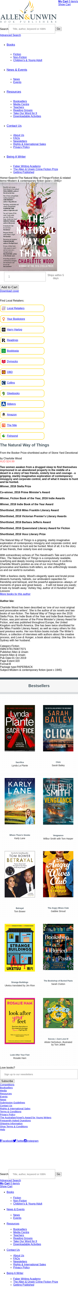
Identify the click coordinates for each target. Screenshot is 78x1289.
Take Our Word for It (25, 113)
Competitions (7, 1084)
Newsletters (20, 141)
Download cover (9, 291)
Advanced (10, 35)
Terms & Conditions (10, 1111)
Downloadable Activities (27, 116)
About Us (18, 135)
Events (17, 82)
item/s (68, 1)
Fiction (17, 54)
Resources (14, 91)
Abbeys (11, 404)
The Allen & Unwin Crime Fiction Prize (35, 169)
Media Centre (21, 104)
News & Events (17, 69)
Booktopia (13, 350)
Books (11, 44)
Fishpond (12, 435)
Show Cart (64, 4)
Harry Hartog (14, 329)
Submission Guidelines (12, 1102)
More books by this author (15, 594)
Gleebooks (13, 393)
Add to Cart (9, 287)
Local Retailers (16, 308)
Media (3, 1090)
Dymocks (12, 361)
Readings (12, 340)
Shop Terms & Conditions (14, 1126)
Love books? (7, 1067)
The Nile (12, 425)
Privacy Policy (21, 147)
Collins (11, 382)
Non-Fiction (20, 57)
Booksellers (20, 101)
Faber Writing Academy (27, 166)
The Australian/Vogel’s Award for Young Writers (25, 1117)
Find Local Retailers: (12, 300)
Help (2, 1129)
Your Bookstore (16, 318)
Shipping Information (11, 1123)
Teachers (18, 107)
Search (4, 28)
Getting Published (23, 172)
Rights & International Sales (29, 144)
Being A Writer (16, 156)
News (16, 79)
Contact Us (14, 125)
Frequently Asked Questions (15, 1120)
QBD (10, 372)
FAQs (16, 138)
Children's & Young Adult (27, 60)
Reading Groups (23, 110)
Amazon (12, 414)
